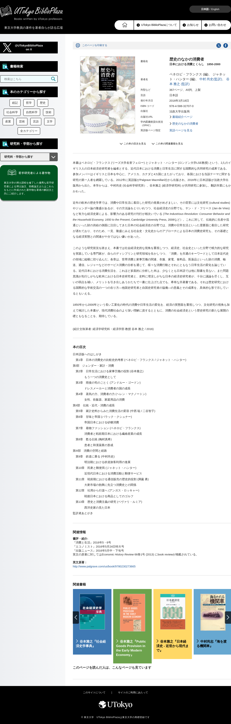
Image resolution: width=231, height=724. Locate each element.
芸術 (22, 121)
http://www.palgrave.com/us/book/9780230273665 (104, 566)
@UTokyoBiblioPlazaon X (29, 47)
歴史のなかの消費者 (185, 123)
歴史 (43, 102)
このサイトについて (94, 692)
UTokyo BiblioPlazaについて (157, 25)
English (215, 9)
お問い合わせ (215, 25)
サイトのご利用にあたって (133, 692)
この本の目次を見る (135, 143)
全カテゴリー (29, 130)
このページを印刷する (94, 45)
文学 (50, 121)
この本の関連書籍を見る (169, 143)
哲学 (29, 102)
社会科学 (12, 112)
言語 (36, 121)
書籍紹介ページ (182, 116)
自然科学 (32, 112)
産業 (8, 121)
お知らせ (191, 25)
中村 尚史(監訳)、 (212, 79)
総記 (15, 102)
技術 (48, 112)
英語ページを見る (180, 130)
